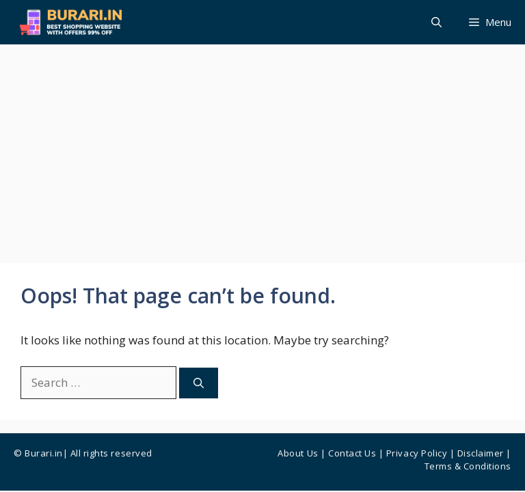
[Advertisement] (262, 147)
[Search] (198, 383)
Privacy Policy (416, 453)
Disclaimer (480, 453)
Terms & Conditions (468, 466)
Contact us (352, 453)
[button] (436, 22)
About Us (298, 453)
